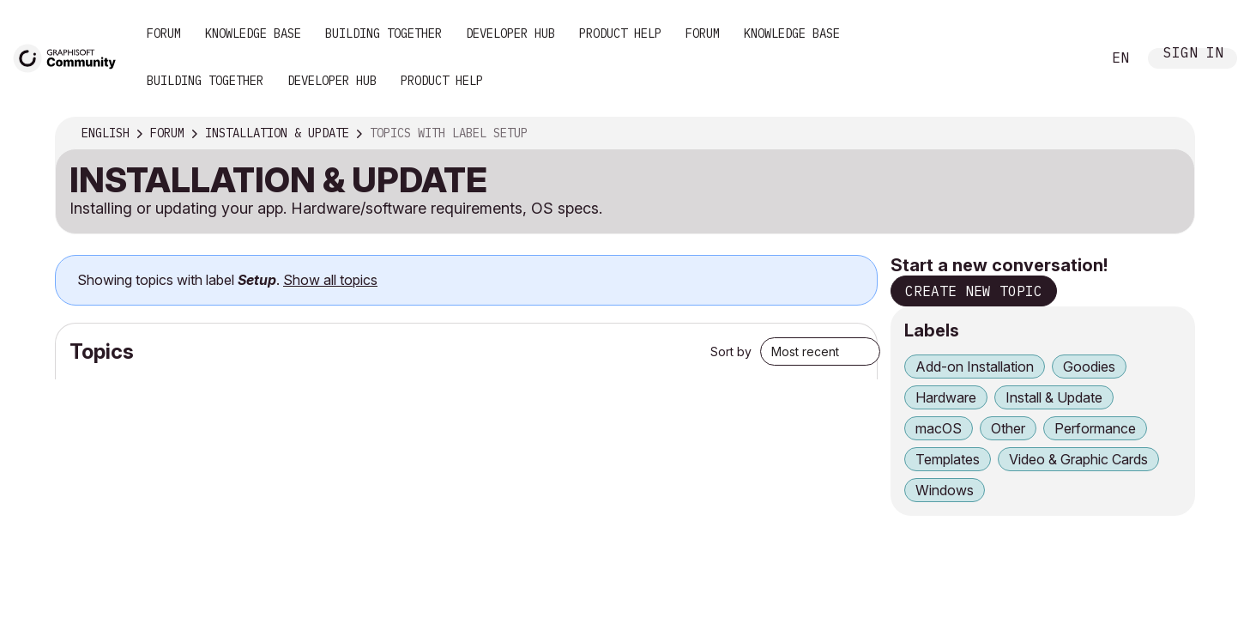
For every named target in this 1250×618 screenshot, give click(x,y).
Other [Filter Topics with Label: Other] (1008, 428)
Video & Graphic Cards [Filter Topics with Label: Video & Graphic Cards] (1078, 459)
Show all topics (330, 279)
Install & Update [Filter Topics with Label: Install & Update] (1053, 397)
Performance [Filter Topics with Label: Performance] (1095, 428)
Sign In (1193, 54)
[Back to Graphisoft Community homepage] (70, 57)
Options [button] (1170, 134)
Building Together (383, 33)
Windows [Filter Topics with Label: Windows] (944, 490)
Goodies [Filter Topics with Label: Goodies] (1089, 366)
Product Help (620, 33)
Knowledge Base (253, 33)
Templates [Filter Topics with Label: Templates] (947, 459)
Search (1069, 58)
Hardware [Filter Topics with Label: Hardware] (945, 397)
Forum (164, 33)
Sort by (731, 351)
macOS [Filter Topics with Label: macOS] (938, 428)
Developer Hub (510, 33)
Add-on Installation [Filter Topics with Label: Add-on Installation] (974, 366)
